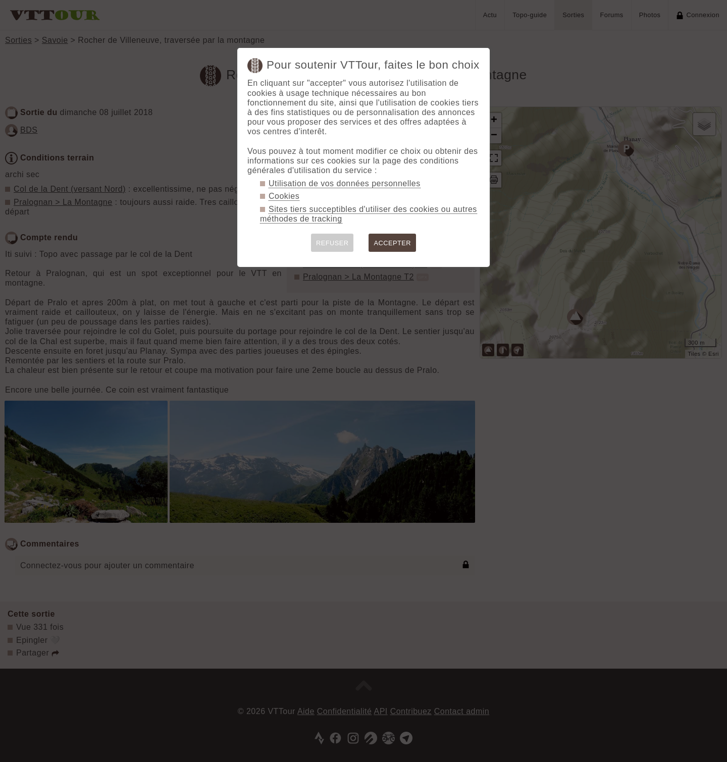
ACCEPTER (392, 243)
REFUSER (332, 243)
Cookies (284, 196)
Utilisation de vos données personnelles (345, 183)
